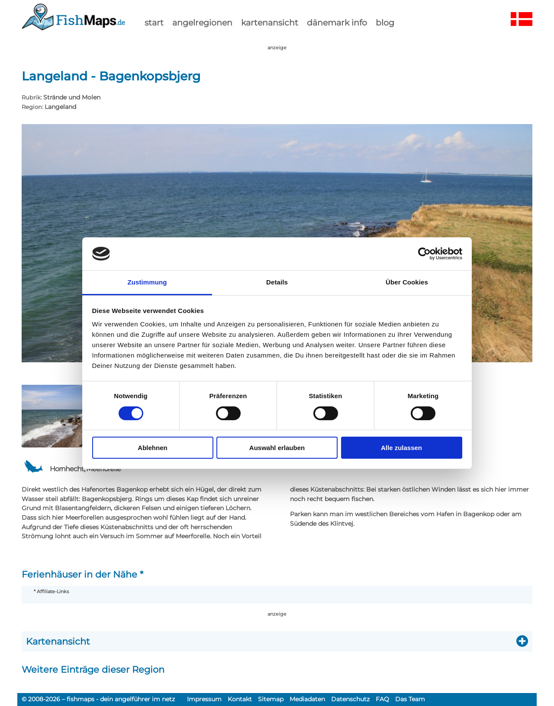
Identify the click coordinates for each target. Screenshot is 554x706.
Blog (385, 22)
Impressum (204, 699)
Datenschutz (350, 699)
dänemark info (337, 22)
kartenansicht (269, 22)
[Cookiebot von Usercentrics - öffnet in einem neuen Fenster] (424, 253)
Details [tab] (277, 282)
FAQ (382, 699)
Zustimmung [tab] (147, 282)
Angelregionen (202, 22)
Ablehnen (152, 447)
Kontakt (240, 699)
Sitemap (270, 699)
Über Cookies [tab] (407, 282)
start (154, 22)
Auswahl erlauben (277, 447)
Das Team (410, 699)
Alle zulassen (401, 447)
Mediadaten (307, 699)
